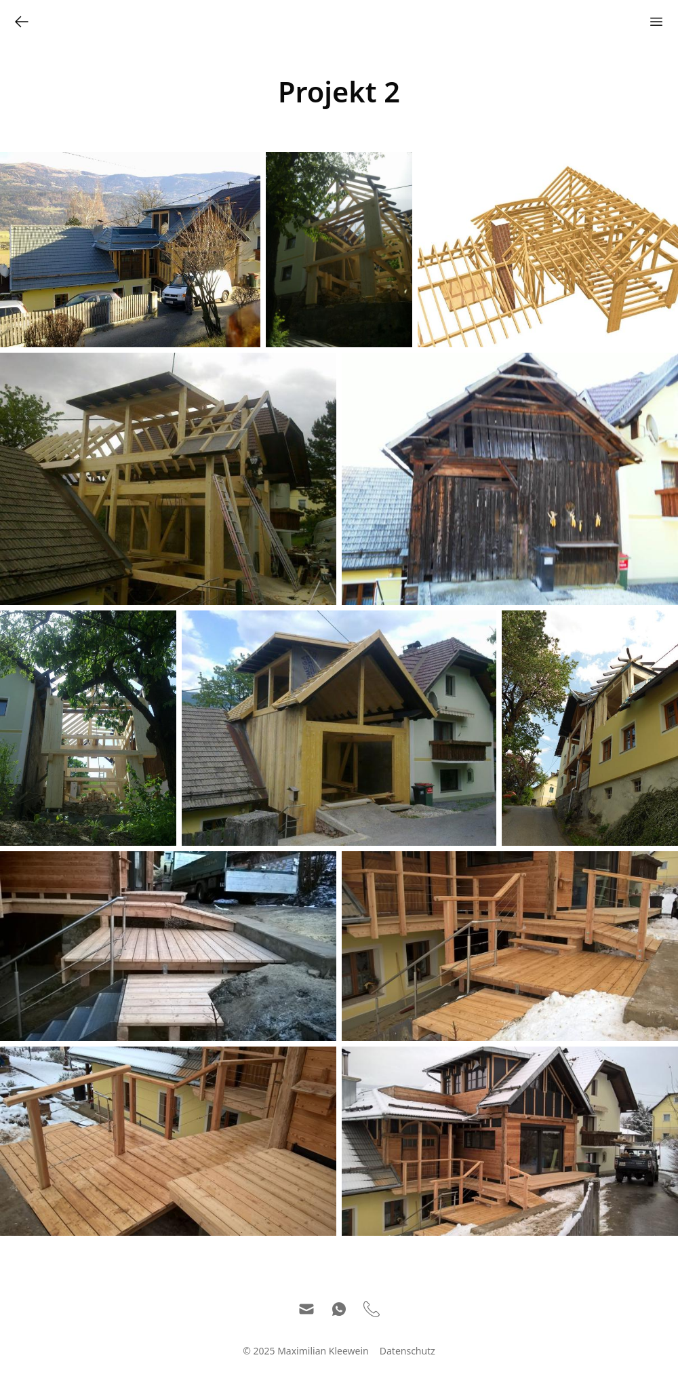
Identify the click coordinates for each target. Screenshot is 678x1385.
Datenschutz (407, 1350)
